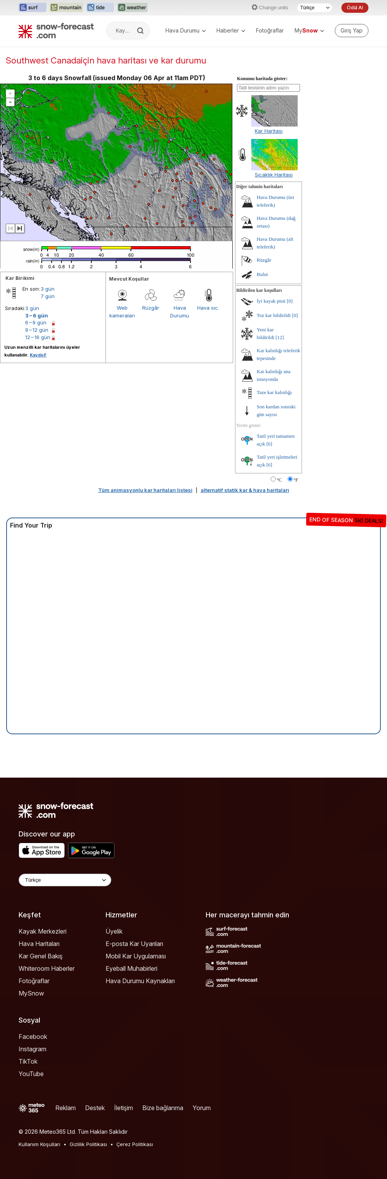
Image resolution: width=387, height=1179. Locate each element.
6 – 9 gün (35, 322)
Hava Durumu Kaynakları (140, 981)
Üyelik (114, 931)
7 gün (48, 296)
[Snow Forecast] (56, 30)
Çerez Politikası (134, 1144)
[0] (290, 301)
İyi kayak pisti (271, 301)
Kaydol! (38, 355)
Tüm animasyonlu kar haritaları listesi (145, 490)
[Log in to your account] (351, 30)
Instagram (32, 1049)
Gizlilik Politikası (88, 1144)
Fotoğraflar (270, 30)
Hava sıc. (208, 308)
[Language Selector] (65, 880)
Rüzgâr (150, 308)
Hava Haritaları (39, 944)
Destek (95, 1108)
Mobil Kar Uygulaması (136, 956)
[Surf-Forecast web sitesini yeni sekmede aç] (32, 8)
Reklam (65, 1108)
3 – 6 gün (36, 315)
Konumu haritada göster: (262, 78)
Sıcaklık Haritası (274, 174)
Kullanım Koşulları (39, 1144)
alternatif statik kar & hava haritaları (245, 490)
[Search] (141, 30)
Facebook (33, 1036)
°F (296, 480)
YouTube (31, 1074)
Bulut (262, 274)
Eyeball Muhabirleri (131, 968)
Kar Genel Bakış (41, 956)
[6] (269, 444)
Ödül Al (355, 7)
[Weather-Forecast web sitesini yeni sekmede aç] (132, 8)
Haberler (231, 30)
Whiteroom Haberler (47, 968)
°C (279, 480)
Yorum (202, 1108)
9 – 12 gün (36, 330)
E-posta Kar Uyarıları (134, 944)
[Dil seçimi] (314, 7)
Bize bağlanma (162, 1108)
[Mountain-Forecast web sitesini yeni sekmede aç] (66, 8)
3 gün (48, 289)
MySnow (31, 993)
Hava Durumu (185, 30)
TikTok (28, 1061)
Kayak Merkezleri (42, 931)
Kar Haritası (269, 131)
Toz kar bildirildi (274, 315)
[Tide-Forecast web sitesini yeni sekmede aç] (100, 8)
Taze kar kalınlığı (274, 392)
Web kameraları (122, 312)
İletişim (123, 1108)
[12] (280, 337)
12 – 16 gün (37, 337)
